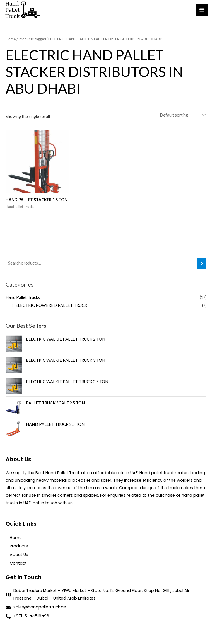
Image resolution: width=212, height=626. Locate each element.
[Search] (201, 263)
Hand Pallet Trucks (23, 297)
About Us (19, 555)
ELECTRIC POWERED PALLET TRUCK (51, 305)
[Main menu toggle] (202, 10)
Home (11, 40)
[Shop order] (182, 115)
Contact (18, 563)
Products (19, 546)
